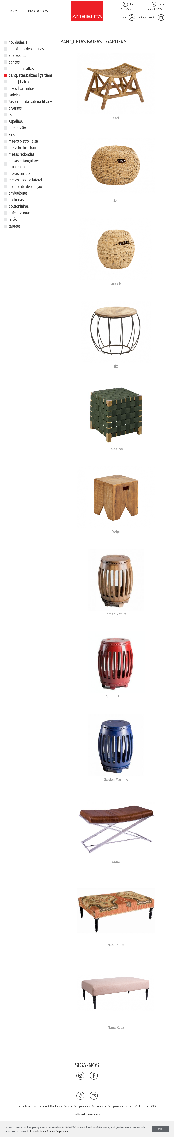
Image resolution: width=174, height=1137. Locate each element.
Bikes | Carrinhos (21, 88)
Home (14, 10)
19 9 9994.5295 (155, 6)
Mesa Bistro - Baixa (23, 147)
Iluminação (17, 128)
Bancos (14, 62)
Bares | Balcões (20, 81)
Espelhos (15, 121)
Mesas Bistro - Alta (23, 141)
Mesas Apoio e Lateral (25, 180)
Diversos (15, 108)
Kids (11, 134)
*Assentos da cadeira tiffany (30, 101)
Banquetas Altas (21, 68)
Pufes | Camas (19, 213)
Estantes (15, 114)
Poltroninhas (18, 206)
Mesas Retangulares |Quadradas (23, 163)
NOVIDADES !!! (17, 42)
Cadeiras (14, 95)
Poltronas (16, 199)
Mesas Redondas (21, 154)
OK (160, 1129)
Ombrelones (17, 193)
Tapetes (14, 226)
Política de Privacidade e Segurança (47, 1131)
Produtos (38, 10)
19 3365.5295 (125, 6)
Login (127, 17)
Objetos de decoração (25, 186)
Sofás (12, 219)
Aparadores (17, 55)
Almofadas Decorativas (26, 49)
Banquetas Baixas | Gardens (30, 75)
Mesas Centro (19, 173)
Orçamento (151, 17)
